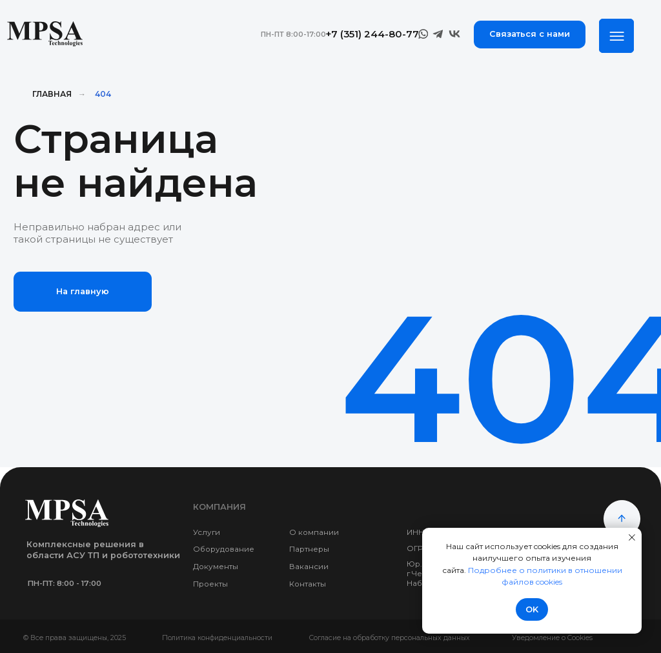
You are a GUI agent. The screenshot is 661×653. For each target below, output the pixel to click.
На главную (82, 291)
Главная (52, 94)
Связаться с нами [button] (529, 34)
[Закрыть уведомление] (631, 537)
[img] (616, 36)
